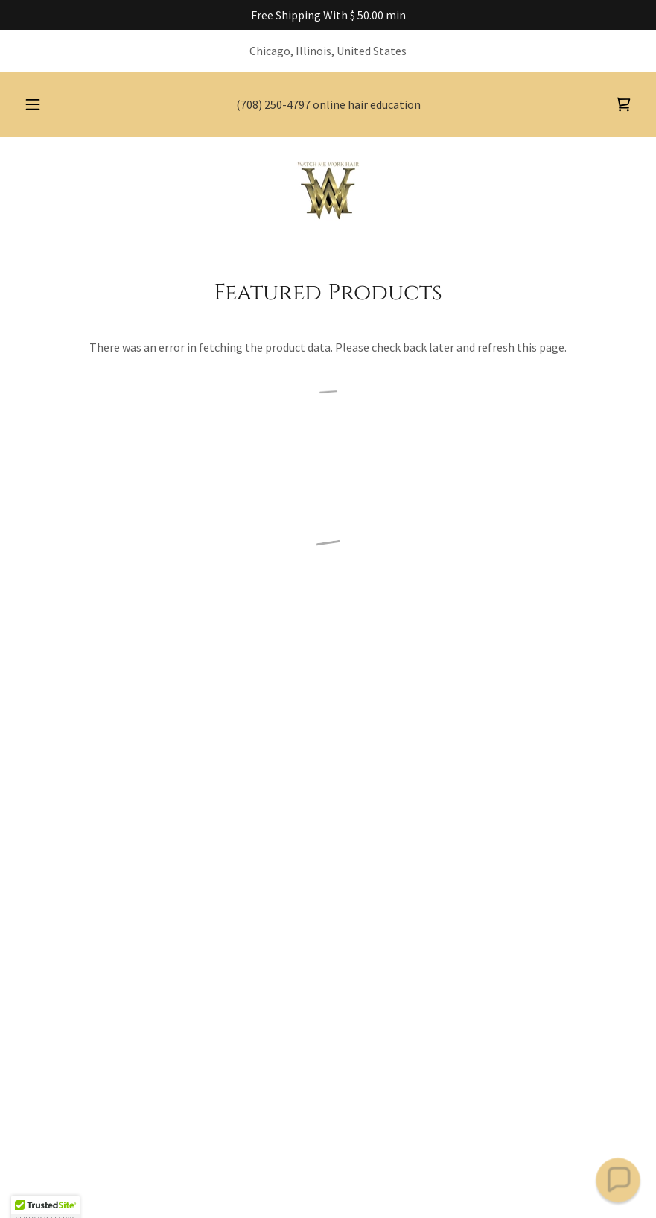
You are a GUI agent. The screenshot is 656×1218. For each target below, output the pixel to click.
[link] (328, 191)
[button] (45, 104)
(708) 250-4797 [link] (273, 104)
